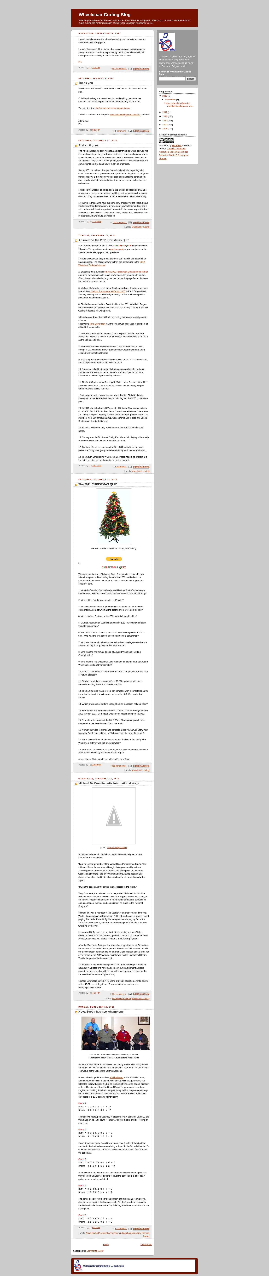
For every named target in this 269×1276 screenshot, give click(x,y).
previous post (116, 249)
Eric (80, 62)
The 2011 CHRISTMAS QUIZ (97, 484)
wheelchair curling (140, 227)
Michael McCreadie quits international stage (108, 783)
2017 (165, 96)
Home (106, 1244)
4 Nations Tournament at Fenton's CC (107, 291)
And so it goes (88, 145)
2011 (165, 116)
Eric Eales (177, 145)
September (170, 99)
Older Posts (146, 1244)
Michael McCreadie (121, 998)
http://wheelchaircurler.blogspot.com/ (112, 108)
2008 (165, 128)
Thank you (85, 83)
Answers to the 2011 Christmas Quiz (103, 240)
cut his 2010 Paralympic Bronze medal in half (126, 272)
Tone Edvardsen (97, 324)
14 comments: (120, 222)
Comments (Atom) (95, 1251)
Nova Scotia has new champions (101, 1011)
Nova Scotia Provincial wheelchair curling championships (113, 1233)
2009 (165, 124)
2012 (165, 112)
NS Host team (116, 1077)
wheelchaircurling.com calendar (125, 115)
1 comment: (121, 131)
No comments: (119, 68)
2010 (165, 120)
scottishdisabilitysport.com (117, 848)
